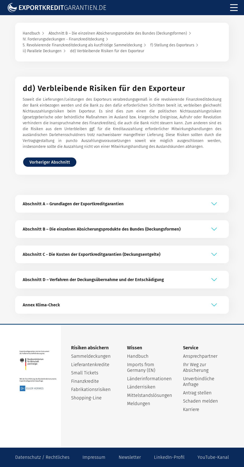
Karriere (191, 409)
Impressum (93, 457)
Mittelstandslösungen (149, 395)
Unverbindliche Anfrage (198, 381)
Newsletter (130, 457)
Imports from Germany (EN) (141, 367)
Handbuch (138, 356)
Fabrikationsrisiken (91, 389)
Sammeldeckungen (91, 356)
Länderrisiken (141, 387)
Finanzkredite (85, 381)
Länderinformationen (149, 379)
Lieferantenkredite (90, 364)
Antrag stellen (197, 393)
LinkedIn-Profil (169, 457)
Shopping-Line (86, 398)
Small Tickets (84, 373)
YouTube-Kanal (213, 457)
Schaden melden (200, 401)
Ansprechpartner (200, 356)
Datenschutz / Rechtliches (42, 457)
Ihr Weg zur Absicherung (195, 367)
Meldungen (138, 403)
